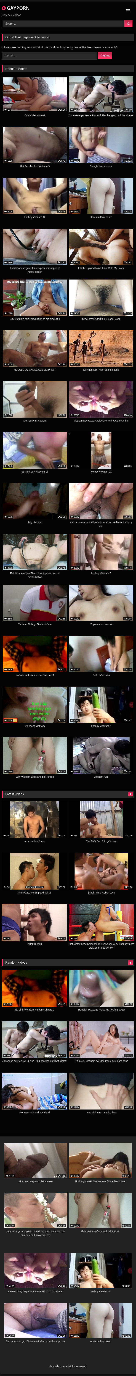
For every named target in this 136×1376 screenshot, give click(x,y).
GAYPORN (16, 8)
